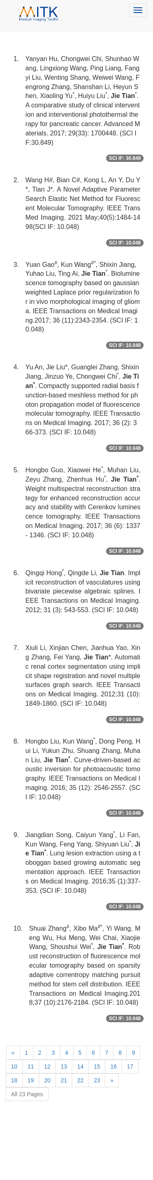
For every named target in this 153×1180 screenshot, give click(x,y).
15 (97, 1066)
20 (47, 1080)
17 (130, 1066)
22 (80, 1080)
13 (64, 1066)
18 (14, 1080)
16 (113, 1066)
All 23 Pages (27, 1094)
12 (47, 1066)
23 (97, 1080)
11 (31, 1066)
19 (31, 1080)
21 (64, 1080)
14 (80, 1066)
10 (14, 1066)
